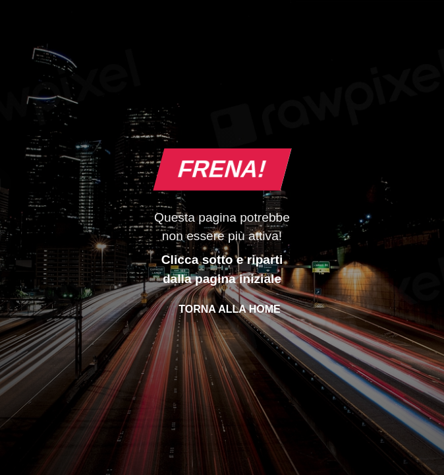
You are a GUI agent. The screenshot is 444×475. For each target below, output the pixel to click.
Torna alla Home (229, 309)
